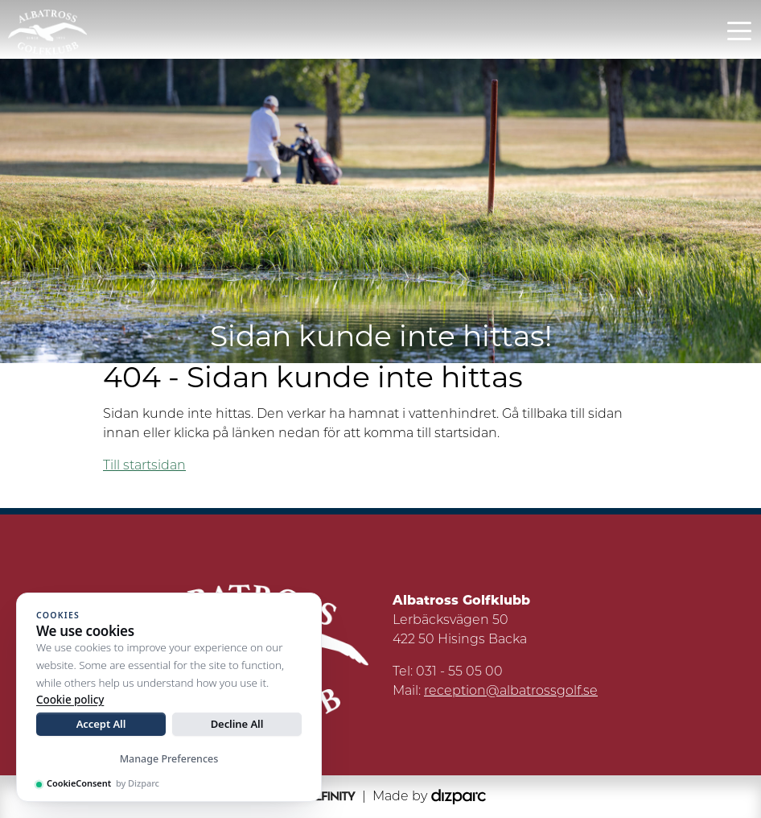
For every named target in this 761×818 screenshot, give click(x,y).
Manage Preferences (169, 759)
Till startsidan (144, 466)
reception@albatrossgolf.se (511, 691)
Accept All (101, 724)
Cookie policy (70, 699)
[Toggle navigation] (739, 30)
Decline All (237, 724)
